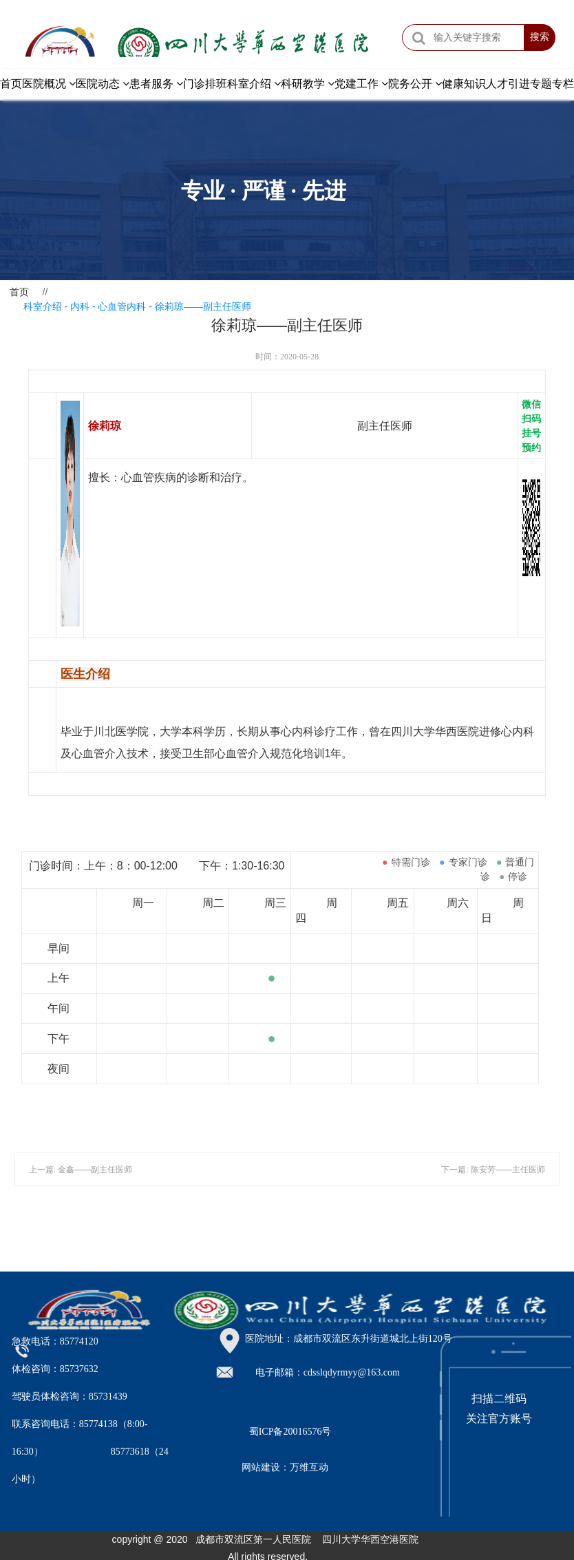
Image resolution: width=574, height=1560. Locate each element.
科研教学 (307, 83)
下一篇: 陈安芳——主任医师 (493, 1169)
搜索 (539, 37)
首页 (11, 83)
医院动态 (102, 83)
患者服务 (156, 83)
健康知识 (464, 83)
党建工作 (361, 83)
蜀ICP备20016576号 (290, 1431)
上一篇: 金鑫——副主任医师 (81, 1169)
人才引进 (508, 83)
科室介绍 (254, 83)
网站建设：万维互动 (285, 1467)
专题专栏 (552, 83)
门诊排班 (205, 83)
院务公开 (415, 83)
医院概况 (49, 83)
